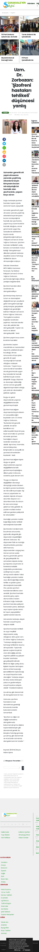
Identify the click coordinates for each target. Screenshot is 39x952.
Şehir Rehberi (5, 912)
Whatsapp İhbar (24, 835)
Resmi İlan (4, 879)
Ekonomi (4, 868)
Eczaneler (4, 898)
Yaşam (13, 13)
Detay (17, 950)
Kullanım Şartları (24, 832)
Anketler (4, 925)
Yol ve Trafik (5, 892)
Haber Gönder (23, 838)
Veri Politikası (5, 838)
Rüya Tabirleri (5, 931)
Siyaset (3, 871)
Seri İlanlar (4, 909)
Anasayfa (5, 13)
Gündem (31, 3)
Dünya (3, 865)
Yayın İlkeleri (5, 835)
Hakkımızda (5, 832)
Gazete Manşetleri (7, 915)
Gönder (23, 768)
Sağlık (3, 873)
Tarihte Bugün (6, 903)
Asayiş (3, 882)
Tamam (26, 950)
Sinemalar (4, 906)
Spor (2, 876)
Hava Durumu (6, 889)
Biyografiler (5, 928)
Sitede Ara (4, 922)
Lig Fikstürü (5, 901)
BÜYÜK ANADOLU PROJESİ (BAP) (35, 295)
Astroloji (3, 933)
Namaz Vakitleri (6, 895)
